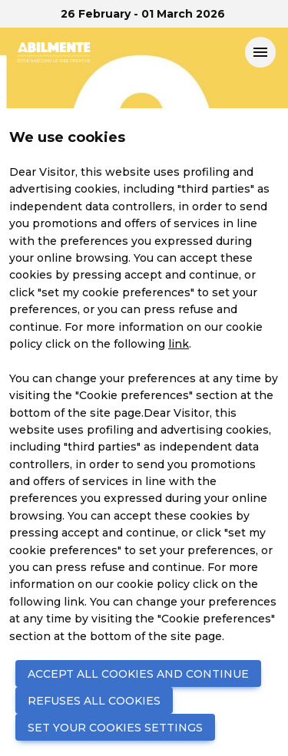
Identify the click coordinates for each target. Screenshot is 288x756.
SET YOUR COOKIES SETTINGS (115, 728)
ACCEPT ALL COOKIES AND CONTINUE (138, 674)
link (178, 344)
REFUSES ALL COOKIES (94, 701)
